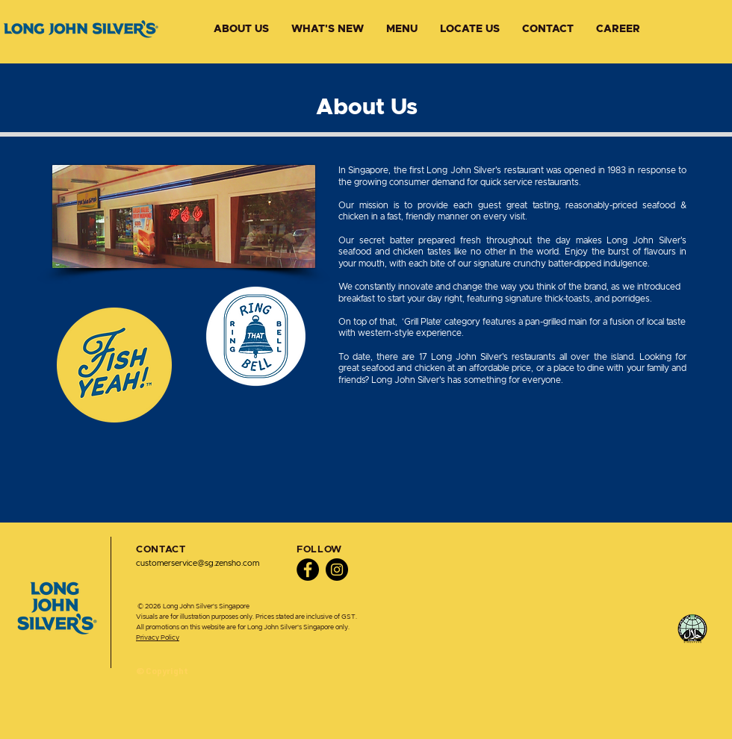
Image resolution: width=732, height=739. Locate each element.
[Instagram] (337, 569)
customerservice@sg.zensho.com (197, 563)
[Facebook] (308, 569)
